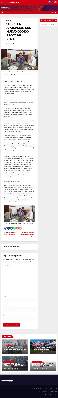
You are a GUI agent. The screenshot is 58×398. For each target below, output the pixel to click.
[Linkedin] (11, 228)
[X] (8, 228)
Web (4, 315)
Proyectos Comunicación (51, 394)
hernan (15, 351)
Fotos (55, 391)
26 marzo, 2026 (37, 351)
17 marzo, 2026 (37, 368)
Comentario (7, 265)
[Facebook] (5, 228)
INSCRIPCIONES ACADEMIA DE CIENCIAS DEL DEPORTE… (42, 366)
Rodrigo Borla (12, 44)
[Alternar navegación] (28, 12)
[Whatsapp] (14, 228)
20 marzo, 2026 (9, 368)
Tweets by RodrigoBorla (48, 24)
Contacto (50, 388)
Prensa (55, 388)
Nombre (5, 296)
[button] (52, 12)
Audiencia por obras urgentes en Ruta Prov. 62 (27, 234)
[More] (20, 228)
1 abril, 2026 (8, 351)
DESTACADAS (6, 345)
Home (33, 388)
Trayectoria (50, 391)
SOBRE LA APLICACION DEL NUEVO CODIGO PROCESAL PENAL (18, 31)
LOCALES (8, 20)
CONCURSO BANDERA (41, 388)
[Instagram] (17, 228)
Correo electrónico (8, 306)
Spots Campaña (42, 391)
